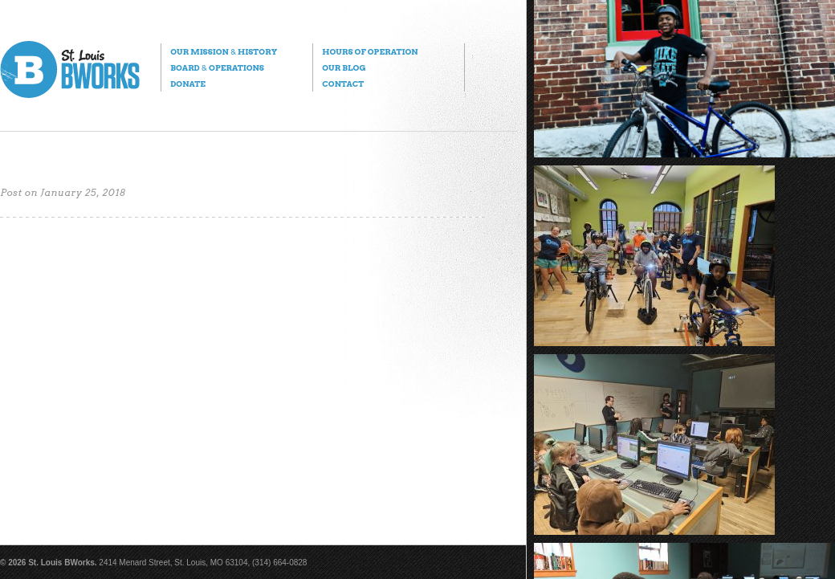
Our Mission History (223, 51)
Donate (188, 83)
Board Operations (217, 67)
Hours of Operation (370, 51)
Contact (343, 83)
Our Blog (343, 67)
